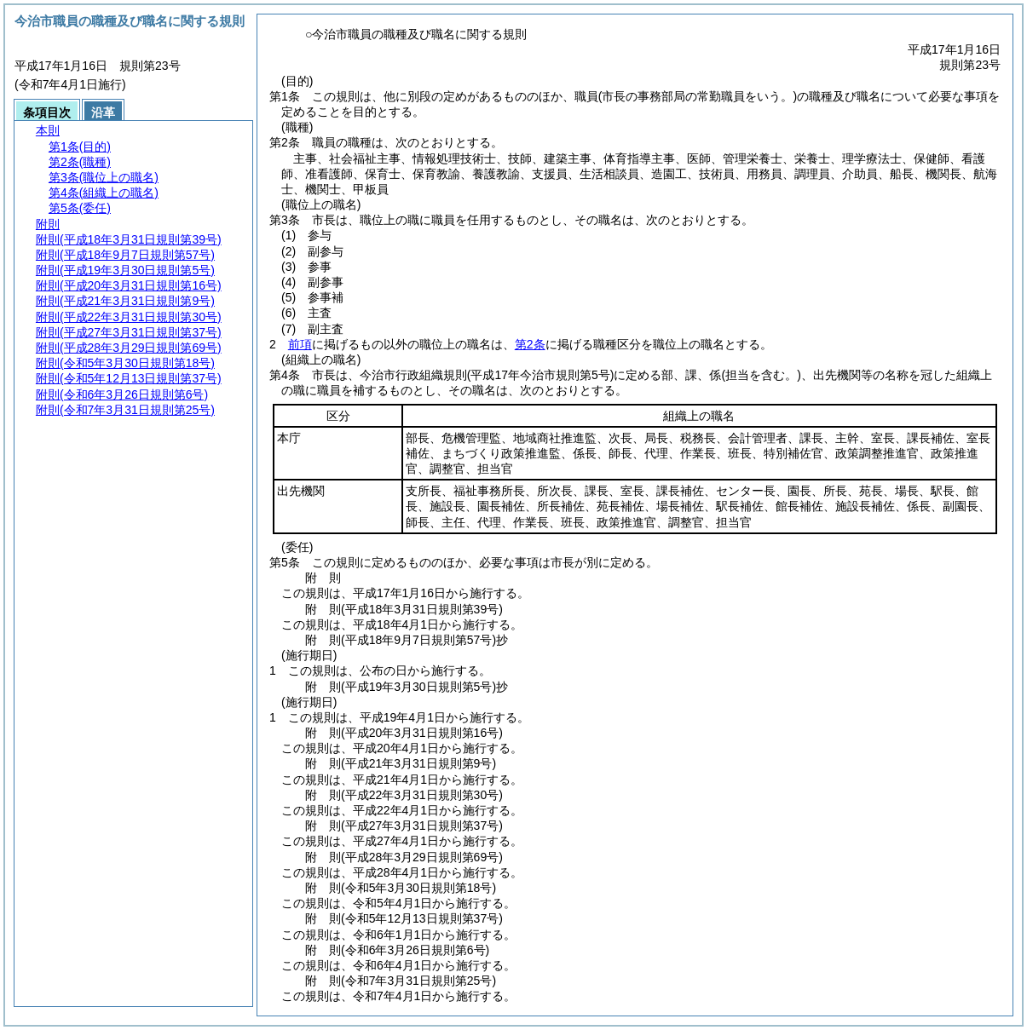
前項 (300, 344)
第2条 (530, 344)
